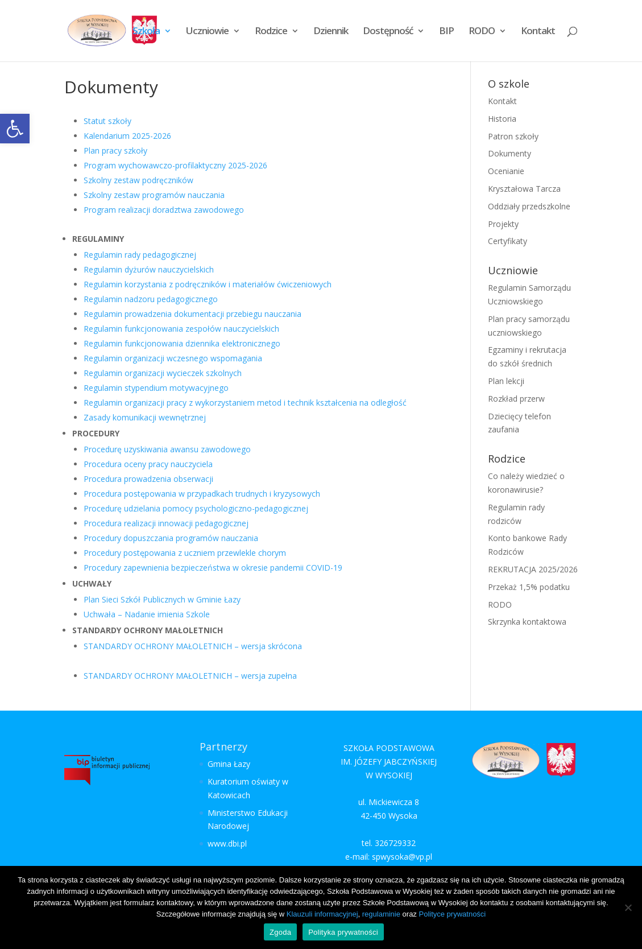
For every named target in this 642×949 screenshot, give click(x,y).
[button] (15, 128)
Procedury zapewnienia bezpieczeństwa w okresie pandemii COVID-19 (213, 567)
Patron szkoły (513, 136)
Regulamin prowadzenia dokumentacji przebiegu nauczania (192, 313)
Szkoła (146, 32)
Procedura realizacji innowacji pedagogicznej (166, 523)
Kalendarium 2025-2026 (127, 135)
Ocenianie (506, 171)
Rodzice (271, 32)
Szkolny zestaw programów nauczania (154, 194)
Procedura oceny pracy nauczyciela (148, 464)
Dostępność (388, 32)
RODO (482, 32)
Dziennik (330, 32)
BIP (446, 32)
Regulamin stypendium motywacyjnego (156, 387)
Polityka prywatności (343, 932)
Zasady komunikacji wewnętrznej (145, 417)
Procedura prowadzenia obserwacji (148, 478)
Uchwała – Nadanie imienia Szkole (147, 614)
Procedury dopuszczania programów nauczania (171, 538)
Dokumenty (509, 153)
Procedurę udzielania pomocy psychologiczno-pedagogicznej (196, 508)
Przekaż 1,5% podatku (529, 586)
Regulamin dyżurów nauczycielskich (149, 269)
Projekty (503, 223)
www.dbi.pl (227, 843)
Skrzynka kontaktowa (527, 621)
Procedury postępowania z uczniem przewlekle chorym (185, 552)
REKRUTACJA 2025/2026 (533, 569)
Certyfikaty (507, 241)
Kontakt (538, 32)
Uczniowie (207, 32)
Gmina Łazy (229, 763)
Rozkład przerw (516, 398)
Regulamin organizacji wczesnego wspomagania (173, 358)
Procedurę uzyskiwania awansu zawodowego (167, 449)
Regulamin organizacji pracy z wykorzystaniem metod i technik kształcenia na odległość (245, 402)
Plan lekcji (506, 381)
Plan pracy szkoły (115, 150)
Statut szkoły (107, 120)
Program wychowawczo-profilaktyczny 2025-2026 (175, 165)
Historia (502, 118)
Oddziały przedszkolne (529, 206)
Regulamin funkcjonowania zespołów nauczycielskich (181, 328)
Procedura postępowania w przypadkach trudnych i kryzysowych (202, 493)
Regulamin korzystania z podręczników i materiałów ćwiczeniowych (208, 284)
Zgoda (280, 932)
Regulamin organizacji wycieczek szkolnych (163, 373)
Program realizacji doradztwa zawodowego (164, 209)
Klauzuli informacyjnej (322, 914)
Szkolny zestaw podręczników (138, 180)
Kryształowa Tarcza (524, 188)
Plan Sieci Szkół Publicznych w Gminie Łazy (162, 599)
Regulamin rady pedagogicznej (140, 254)
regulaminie (381, 914)
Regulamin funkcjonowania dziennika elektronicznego (182, 343)
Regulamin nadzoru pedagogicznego (151, 299)
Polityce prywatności (452, 914)
